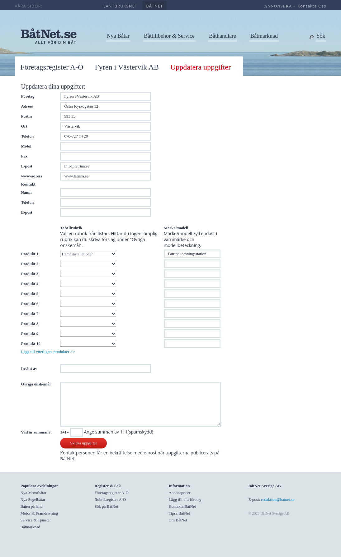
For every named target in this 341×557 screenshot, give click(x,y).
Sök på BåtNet (106, 506)
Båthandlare (222, 36)
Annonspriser (180, 492)
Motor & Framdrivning (39, 513)
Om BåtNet (178, 520)
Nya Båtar (118, 36)
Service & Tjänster (36, 520)
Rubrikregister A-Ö (110, 499)
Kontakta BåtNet (182, 506)
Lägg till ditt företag (185, 499)
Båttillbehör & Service (169, 36)
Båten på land (32, 506)
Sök (320, 36)
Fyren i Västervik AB (127, 67)
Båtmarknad (264, 36)
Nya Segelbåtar (33, 499)
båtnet (154, 6)
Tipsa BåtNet (179, 513)
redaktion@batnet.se (277, 499)
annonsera (278, 6)
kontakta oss (311, 6)
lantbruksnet (120, 6)
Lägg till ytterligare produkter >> (48, 351)
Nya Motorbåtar (33, 492)
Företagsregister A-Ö (52, 67)
